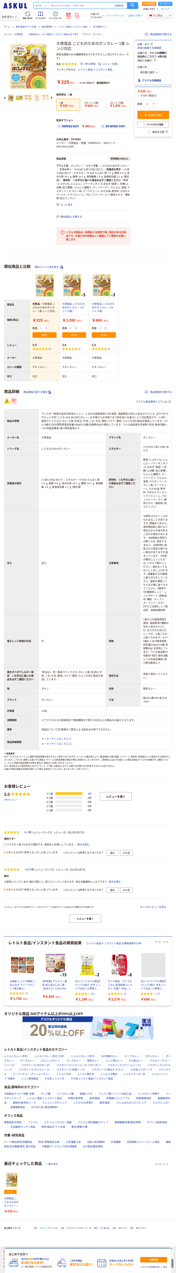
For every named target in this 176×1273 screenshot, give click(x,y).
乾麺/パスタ (86, 1093)
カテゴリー (9, 17)
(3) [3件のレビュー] (26, 993)
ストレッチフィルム (49, 1228)
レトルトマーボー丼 (134, 1074)
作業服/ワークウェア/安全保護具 (59, 1146)
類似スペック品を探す (49, 267)
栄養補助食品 (17, 1107)
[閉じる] (171, 1248)
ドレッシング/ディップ (54, 1102)
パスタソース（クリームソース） (124, 1065)
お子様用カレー (100, 27)
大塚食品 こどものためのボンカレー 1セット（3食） (103, 307)
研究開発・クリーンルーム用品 (143, 1142)
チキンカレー (152, 1056)
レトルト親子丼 (85, 1074)
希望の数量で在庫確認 (149, 48)
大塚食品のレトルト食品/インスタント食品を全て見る (53, 34)
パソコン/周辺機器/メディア (93, 1122)
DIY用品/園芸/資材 (93, 1146)
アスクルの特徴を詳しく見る (153, 1267)
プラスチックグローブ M (79, 1228)
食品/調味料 (46, 27)
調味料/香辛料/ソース (24, 1102)
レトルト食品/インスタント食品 (72, 27)
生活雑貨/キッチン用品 (22, 1126)
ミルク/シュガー (161, 1102)
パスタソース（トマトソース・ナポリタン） (79, 1065)
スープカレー (74, 1060)
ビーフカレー (132, 1056)
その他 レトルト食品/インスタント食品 (92, 1078)
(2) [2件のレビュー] (49, 348)
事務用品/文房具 (13, 1122)
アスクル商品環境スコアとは (153, 402)
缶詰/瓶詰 (94, 1098)
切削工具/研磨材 (96, 1142)
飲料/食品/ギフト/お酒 (26, 27)
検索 (132, 5)
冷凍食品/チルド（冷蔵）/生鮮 (19, 1093)
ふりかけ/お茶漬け (83, 1102)
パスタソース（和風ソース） (71, 1069)
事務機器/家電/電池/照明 (128, 1122)
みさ (26, 832)
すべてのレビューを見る (153, 907)
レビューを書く (108, 64)
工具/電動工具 (73, 1142)
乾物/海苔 (105, 1102)
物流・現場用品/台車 (48, 1142)
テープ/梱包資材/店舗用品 (18, 1142)
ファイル (33, 1122)
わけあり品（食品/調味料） (44, 1107)
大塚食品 (18, 34)
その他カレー (136, 1060)
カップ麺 (45, 1093)
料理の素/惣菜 (75, 1098)
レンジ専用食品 (29, 1078)
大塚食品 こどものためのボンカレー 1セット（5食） (73, 307)
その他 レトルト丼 (54, 1078)
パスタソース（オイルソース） (34, 1069)
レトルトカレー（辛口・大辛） (50, 1056)
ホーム (7, 27)
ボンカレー (98, 34)
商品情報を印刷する (158, 34)
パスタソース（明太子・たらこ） (108, 1069)
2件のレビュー (11, 799)
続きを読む (83, 844)
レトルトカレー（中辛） (16, 1056)
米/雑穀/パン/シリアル (118, 1098)
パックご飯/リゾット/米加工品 (115, 1093)
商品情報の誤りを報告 (37, 392)
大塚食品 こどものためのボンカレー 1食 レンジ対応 (11, 1202)
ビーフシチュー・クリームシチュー (31, 1074)
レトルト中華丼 (109, 1074)
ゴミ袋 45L (105, 1228)
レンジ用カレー (114, 1060)
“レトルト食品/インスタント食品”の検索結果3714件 (113, 943)
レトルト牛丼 (64, 1074)
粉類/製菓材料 (143, 1098)
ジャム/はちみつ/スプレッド (131, 1102)
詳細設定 (119, 5)
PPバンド (122, 1228)
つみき (27, 869)
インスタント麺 (65, 1093)
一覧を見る (52, 1164)
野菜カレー (93, 1060)
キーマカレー (27, 1060)
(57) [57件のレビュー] (93, 993)
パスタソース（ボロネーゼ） (35, 1065)
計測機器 (116, 1142)
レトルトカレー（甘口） (83, 1056)
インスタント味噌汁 (149, 1093)
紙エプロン (141, 1228)
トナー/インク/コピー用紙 (58, 1122)
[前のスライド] (5, 98)
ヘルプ (167, 9)
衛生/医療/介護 (79, 1126)
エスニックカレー (50, 1060)
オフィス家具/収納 (157, 1122)
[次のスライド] (52, 98)
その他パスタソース (141, 1069)
